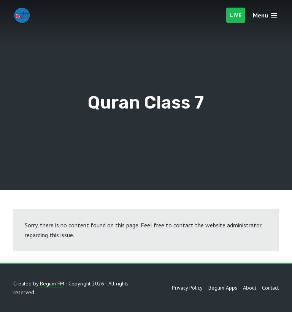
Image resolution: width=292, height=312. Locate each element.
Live (235, 15)
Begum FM (52, 283)
